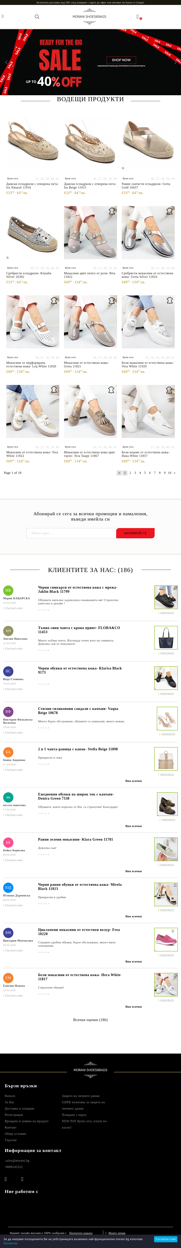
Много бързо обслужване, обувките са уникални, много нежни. (81, 721)
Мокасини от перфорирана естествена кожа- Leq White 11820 (31, 364)
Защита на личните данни (80, 1096)
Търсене (11, 1140)
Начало (10, 1096)
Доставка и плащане (19, 1108)
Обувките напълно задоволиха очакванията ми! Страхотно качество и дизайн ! (78, 601)
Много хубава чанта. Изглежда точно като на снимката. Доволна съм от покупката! (76, 642)
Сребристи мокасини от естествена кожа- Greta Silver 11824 (147, 275)
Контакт (11, 1127)
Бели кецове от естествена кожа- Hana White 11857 (146, 454)
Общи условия (15, 1133)
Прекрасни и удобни (52, 897)
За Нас (9, 1102)
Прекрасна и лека (50, 757)
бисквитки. (11, 1243)
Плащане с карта (74, 1114)
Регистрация (14, 1114)
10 (169, 472)
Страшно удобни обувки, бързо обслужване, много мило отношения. (77, 944)
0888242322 (14, 1167)
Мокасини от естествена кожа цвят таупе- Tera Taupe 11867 (89, 454)
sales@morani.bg (18, 1160)
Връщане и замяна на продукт (27, 1121)
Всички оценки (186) (90, 1020)
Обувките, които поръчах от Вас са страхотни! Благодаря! (78, 806)
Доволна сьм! (47, 847)
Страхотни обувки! (51, 987)
